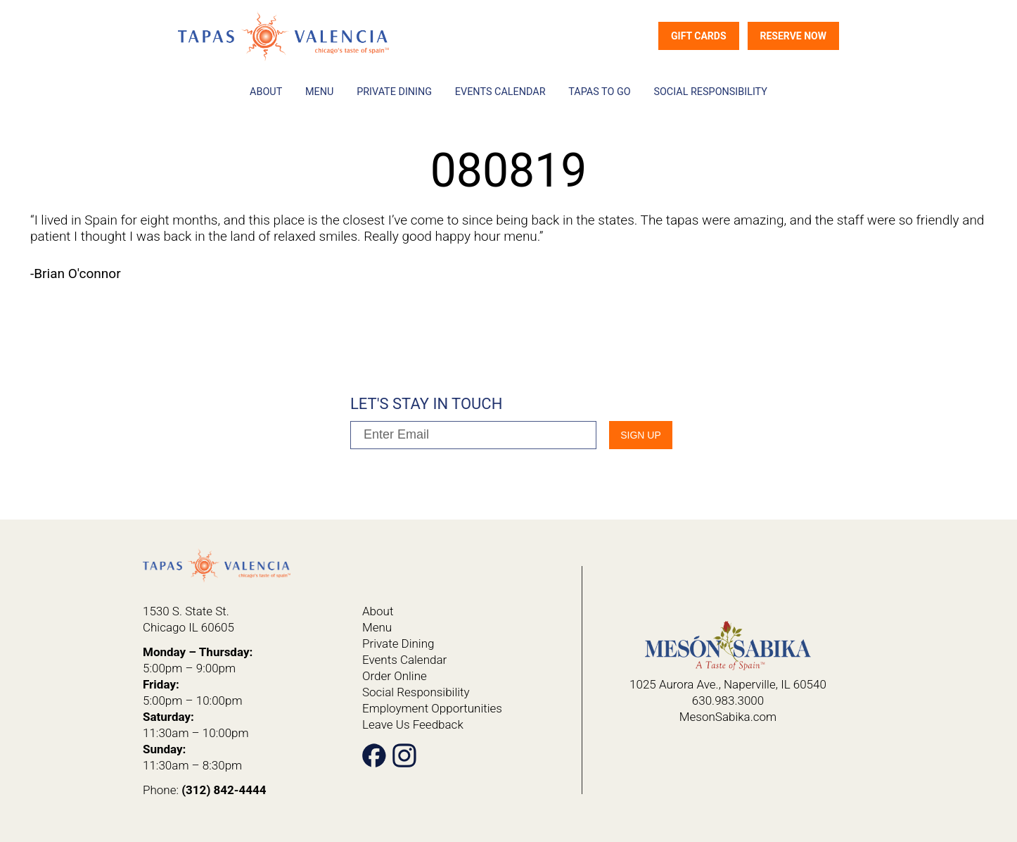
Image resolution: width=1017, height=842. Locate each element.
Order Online (394, 676)
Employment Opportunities (432, 708)
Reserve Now (793, 36)
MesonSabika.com (727, 717)
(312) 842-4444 (223, 790)
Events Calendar (500, 92)
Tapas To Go (599, 92)
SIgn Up (640, 435)
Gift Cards (699, 36)
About (266, 92)
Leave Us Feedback (412, 724)
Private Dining (394, 92)
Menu (319, 92)
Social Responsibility (710, 92)
